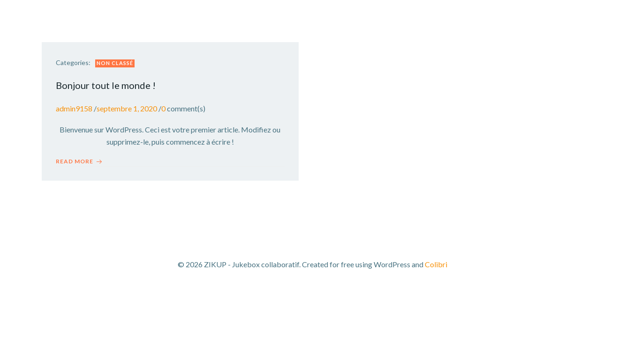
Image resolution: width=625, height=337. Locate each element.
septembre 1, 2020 (127, 108)
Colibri (436, 264)
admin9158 (74, 108)
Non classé (115, 63)
